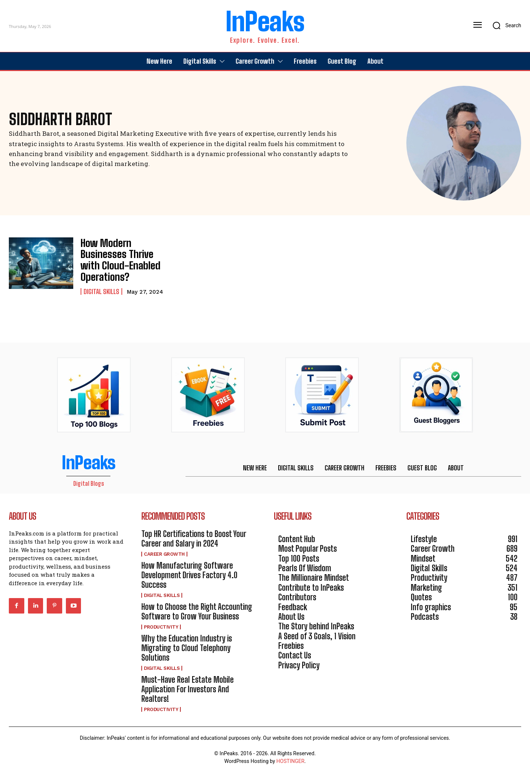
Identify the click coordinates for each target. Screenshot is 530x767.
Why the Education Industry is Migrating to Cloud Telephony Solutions (186, 642)
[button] (504, 25)
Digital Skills (101, 280)
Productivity (161, 620)
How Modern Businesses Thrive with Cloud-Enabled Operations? (123, 256)
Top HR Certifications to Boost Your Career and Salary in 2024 (193, 532)
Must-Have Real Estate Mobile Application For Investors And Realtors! (187, 683)
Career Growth (164, 547)
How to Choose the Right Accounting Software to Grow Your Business (196, 605)
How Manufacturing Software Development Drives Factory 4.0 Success (189, 569)
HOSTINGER (290, 755)
